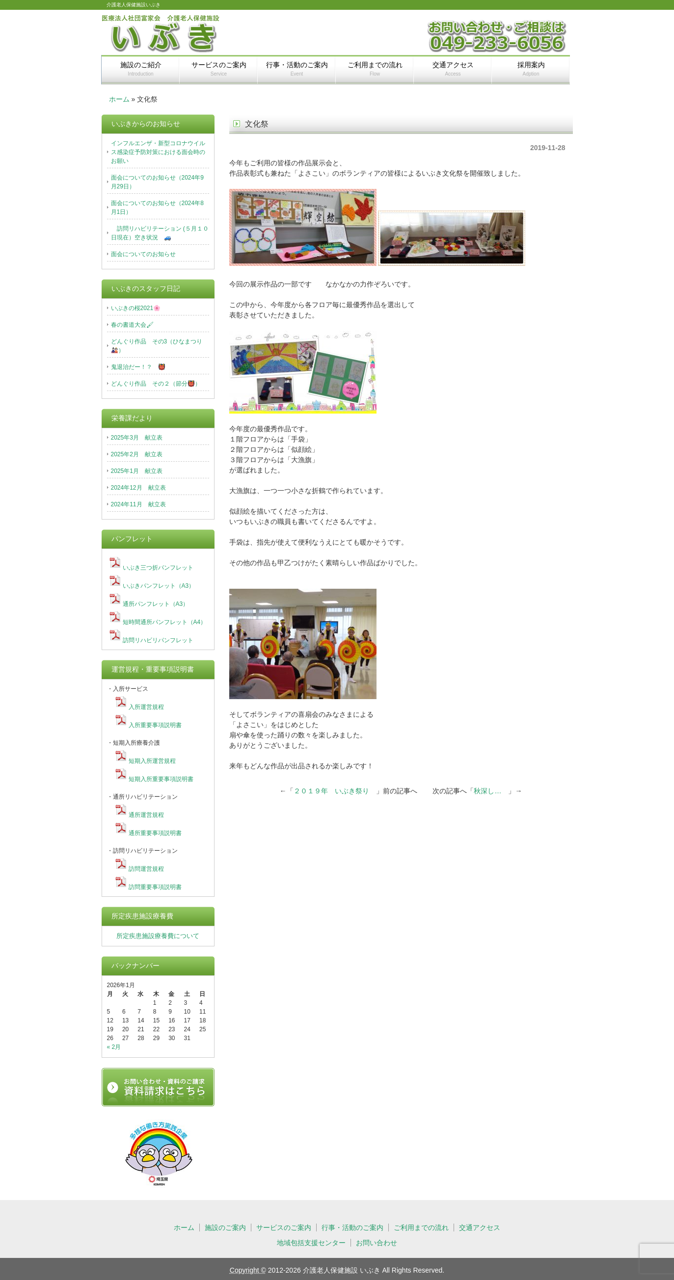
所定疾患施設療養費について (157, 936)
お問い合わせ (376, 1243)
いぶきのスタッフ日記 (145, 288)
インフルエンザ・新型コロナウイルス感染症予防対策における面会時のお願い (158, 152)
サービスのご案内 (218, 69)
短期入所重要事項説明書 (161, 779)
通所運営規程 (146, 814)
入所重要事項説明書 (155, 725)
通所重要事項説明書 (155, 833)
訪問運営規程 (146, 868)
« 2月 (114, 1047)
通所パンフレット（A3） (156, 604)
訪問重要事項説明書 (155, 887)
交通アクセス (453, 69)
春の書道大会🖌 (132, 324)
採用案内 (531, 69)
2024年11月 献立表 (138, 504)
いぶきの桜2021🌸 (136, 308)
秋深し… (491, 791)
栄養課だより (132, 418)
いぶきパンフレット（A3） (159, 585)
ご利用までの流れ (375, 69)
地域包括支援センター (311, 1243)
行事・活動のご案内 (297, 69)
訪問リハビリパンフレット (158, 640)
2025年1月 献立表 (136, 471)
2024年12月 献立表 (138, 487)
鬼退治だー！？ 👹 (138, 367)
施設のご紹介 (141, 69)
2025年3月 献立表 (136, 437)
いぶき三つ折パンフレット (158, 567)
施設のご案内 (225, 1227)
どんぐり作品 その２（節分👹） (156, 383)
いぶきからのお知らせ (145, 124)
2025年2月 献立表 (136, 454)
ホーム (119, 99)
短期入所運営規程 (152, 761)
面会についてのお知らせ (143, 254)
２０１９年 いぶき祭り (335, 791)
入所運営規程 (146, 707)
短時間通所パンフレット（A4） (165, 622)
